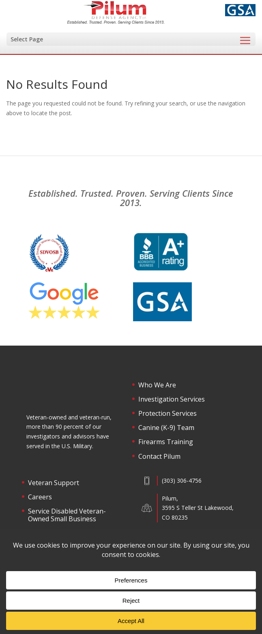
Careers (40, 497)
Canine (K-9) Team (166, 428)
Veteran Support (53, 483)
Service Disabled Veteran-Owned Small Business (67, 515)
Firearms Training (165, 442)
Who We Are (157, 385)
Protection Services (167, 414)
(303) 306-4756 (182, 480)
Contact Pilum (159, 457)
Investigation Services (171, 399)
